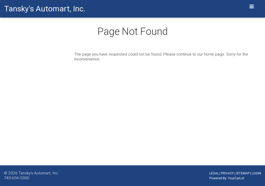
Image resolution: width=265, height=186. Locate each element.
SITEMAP (242, 173)
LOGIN (256, 173)
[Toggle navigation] (252, 6)
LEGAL (214, 173)
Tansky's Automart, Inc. (39, 172)
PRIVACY (227, 173)
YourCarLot (236, 178)
